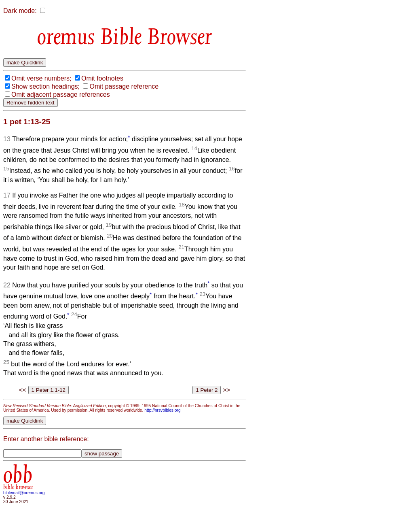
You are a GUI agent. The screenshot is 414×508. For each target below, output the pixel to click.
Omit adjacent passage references (60, 94)
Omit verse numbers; (41, 78)
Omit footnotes (102, 78)
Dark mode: (20, 10)
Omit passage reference (123, 86)
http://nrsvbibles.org (162, 410)
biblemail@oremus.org (24, 493)
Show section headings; (45, 86)
